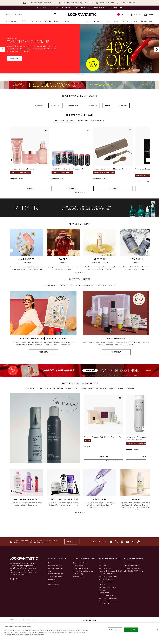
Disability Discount (106, 579)
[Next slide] (156, 49)
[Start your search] (31, 14)
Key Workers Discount (107, 595)
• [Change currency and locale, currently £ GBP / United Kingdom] (122, 14)
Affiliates (102, 585)
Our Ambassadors (106, 582)
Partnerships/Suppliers (107, 587)
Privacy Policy (78, 566)
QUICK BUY (29, 188)
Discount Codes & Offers (108, 576)
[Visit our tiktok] (133, 541)
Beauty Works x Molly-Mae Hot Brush (110, 169)
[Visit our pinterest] (138, 541)
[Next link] (148, 250)
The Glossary (103, 566)
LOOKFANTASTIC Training (133, 571)
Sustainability (78, 574)
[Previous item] (11, 160)
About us (102, 563)
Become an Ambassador (108, 598)
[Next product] (144, 428)
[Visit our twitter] (116, 541)
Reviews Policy (78, 576)
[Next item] (148, 160)
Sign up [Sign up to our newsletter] (70, 542)
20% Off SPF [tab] (82, 121)
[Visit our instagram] (122, 541)
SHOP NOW (14, 58)
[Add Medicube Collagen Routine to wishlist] (46, 130)
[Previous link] (11, 250)
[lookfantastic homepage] (82, 14)
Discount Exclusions (55, 568)
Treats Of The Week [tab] (65, 121)
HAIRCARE (55, 106)
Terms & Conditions (80, 563)
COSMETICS (73, 106)
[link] (135, 14)
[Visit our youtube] (127, 541)
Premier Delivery (54, 582)
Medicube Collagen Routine (22, 169)
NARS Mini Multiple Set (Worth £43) (67, 169)
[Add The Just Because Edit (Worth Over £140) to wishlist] (120, 398)
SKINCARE (123, 106)
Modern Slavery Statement (83, 571)
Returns (50, 571)
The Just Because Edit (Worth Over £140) (102, 437)
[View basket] (149, 14)
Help (49, 563)
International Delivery (55, 576)
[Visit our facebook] (111, 541)
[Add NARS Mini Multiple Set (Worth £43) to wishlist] (87, 130)
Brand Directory (105, 568)
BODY (107, 106)
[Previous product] (85, 428)
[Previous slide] (2, 49)
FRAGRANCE (92, 106)
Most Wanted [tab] (97, 121)
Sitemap (102, 590)
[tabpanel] (80, 160)
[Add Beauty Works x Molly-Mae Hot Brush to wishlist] (129, 130)
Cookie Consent (16, 579)
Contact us (52, 579)
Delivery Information (55, 574)
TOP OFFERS (38, 106)
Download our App (55, 566)
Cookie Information (80, 568)
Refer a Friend (104, 593)
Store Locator (129, 563)
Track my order (53, 585)
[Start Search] (55, 14)
